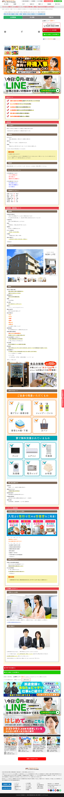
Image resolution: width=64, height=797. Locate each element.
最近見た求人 (62, 403)
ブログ (23, 4)
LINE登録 (58, 1)
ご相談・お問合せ (40, 786)
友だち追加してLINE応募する (52, 34)
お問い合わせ (26, 679)
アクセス (38, 783)
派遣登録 (49, 4)
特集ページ (40, 4)
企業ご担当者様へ (26, 1)
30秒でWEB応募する (10, 668)
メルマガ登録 (39, 1)
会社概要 (33, 1)
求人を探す (6, 4)
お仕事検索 (62, 393)
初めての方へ (57, 4)
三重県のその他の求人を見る (32, 758)
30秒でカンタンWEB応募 (50, 30)
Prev (5, 32)
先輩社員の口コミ (17, 786)
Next (39, 32)
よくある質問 (28, 783)
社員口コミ (32, 4)
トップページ (16, 783)
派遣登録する (6, 784)
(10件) (54, 38)
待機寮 (14, 4)
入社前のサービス (17, 789)
